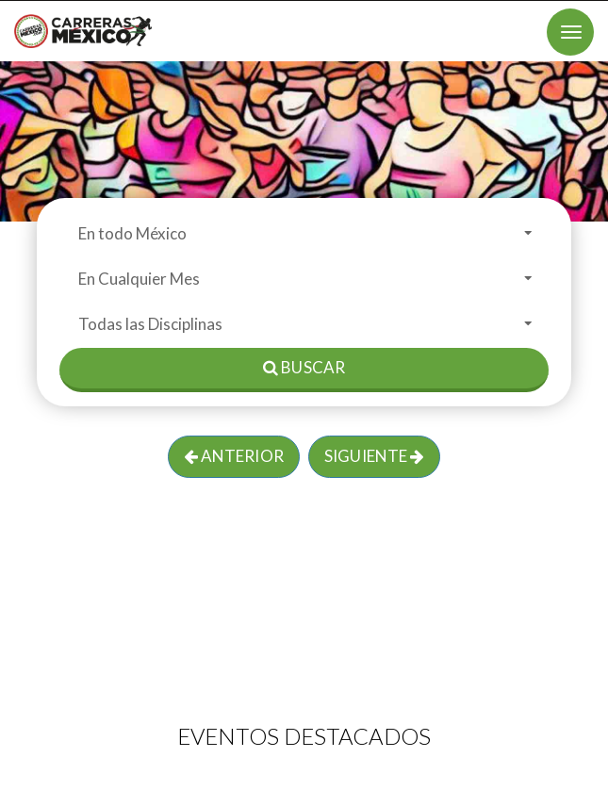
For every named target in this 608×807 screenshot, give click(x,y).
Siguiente (374, 456)
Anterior (234, 456)
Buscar (304, 367)
